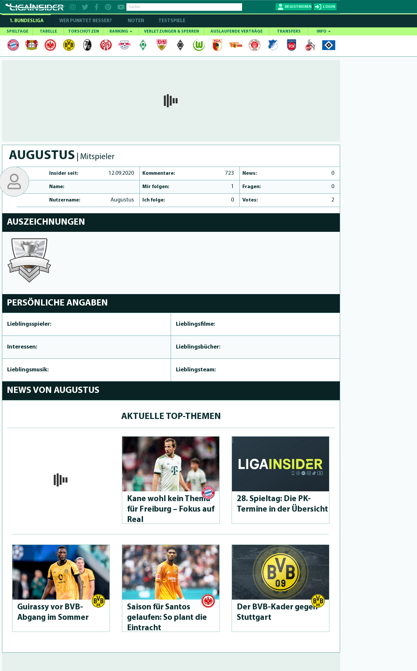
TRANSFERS (289, 31)
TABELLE (48, 31)
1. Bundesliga (26, 21)
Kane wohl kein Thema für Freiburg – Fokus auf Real (170, 509)
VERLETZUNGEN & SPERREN (171, 31)
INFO (324, 31)
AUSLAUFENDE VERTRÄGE (236, 31)
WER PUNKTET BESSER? (85, 21)
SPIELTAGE (17, 31)
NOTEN (136, 21)
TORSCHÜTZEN (83, 31)
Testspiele (171, 21)
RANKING (120, 31)
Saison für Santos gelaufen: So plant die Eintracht (167, 617)
